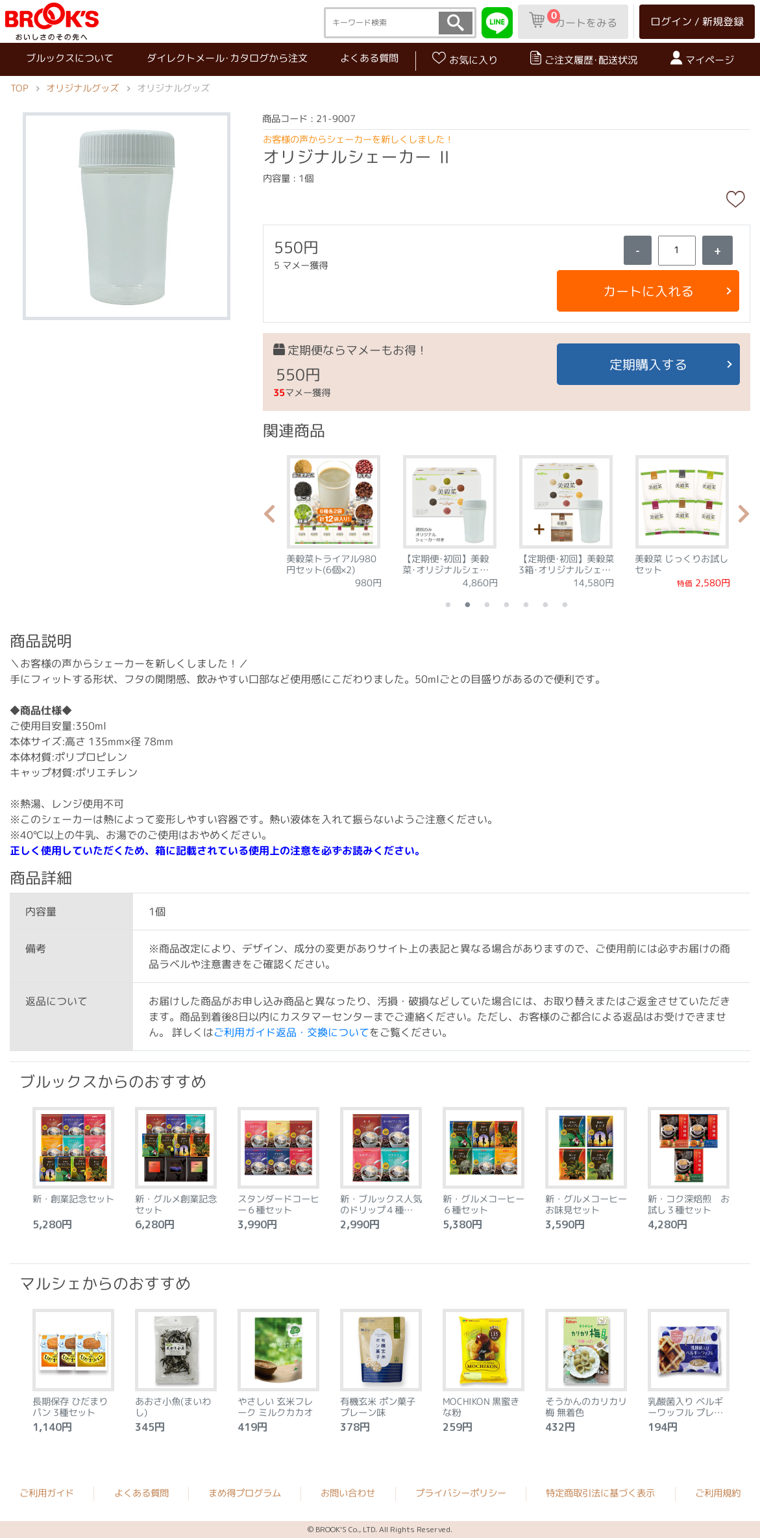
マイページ (702, 59)
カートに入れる (647, 291)
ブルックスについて (70, 57)
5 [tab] (526, 604)
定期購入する (648, 364)
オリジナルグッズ (82, 88)
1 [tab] (448, 604)
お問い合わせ (348, 1493)
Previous (269, 517)
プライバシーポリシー (460, 1493)
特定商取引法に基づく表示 (600, 1493)
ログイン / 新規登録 (697, 21)
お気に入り (465, 59)
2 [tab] (467, 604)
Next (743, 517)
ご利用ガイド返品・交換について (291, 1032)
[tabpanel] (334, 517)
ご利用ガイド (46, 1492)
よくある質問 (369, 58)
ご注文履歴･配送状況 (583, 59)
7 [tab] (565, 604)
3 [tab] (487, 604)
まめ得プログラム (244, 1493)
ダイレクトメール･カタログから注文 (227, 58)
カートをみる (573, 19)
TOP (19, 88)
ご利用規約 (718, 1493)
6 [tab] (545, 604)
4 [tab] (506, 604)
